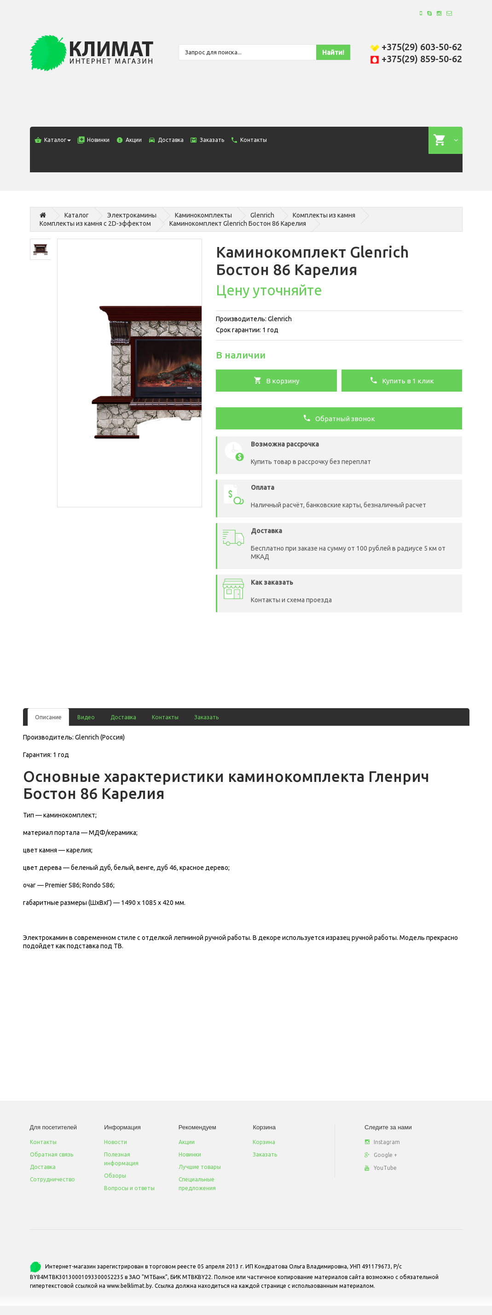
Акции (187, 1142)
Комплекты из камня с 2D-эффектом (95, 223)
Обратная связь (51, 1154)
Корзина (264, 1142)
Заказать (206, 717)
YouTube (381, 1168)
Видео (86, 717)
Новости (115, 1142)
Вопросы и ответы (129, 1188)
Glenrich (262, 215)
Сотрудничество (52, 1179)
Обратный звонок (339, 418)
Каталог (76, 215)
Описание (48, 717)
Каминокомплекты (203, 215)
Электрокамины (131, 215)
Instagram (382, 1142)
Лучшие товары (200, 1167)
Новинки (190, 1154)
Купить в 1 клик (402, 380)
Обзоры (115, 1176)
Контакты (165, 717)
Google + (381, 1155)
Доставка (123, 717)
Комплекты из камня (324, 215)
